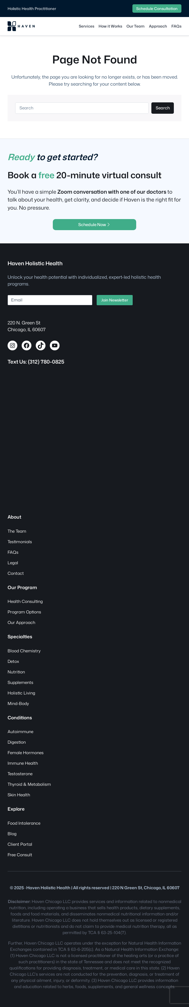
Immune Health (23, 763)
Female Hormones (26, 753)
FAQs (13, 552)
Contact (16, 573)
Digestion (17, 742)
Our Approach (21, 622)
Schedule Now (94, 224)
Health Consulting (25, 601)
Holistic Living (21, 693)
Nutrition (16, 672)
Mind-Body (18, 703)
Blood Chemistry (24, 651)
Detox (13, 661)
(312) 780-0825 (46, 361)
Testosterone (20, 774)
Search (163, 108)
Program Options (24, 612)
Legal (13, 563)
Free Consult (20, 855)
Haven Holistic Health (35, 263)
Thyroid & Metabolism (29, 784)
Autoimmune (20, 731)
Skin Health (19, 795)
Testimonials (20, 542)
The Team (17, 531)
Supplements (20, 682)
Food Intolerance (24, 823)
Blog (12, 834)
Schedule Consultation (157, 8)
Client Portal (20, 844)
